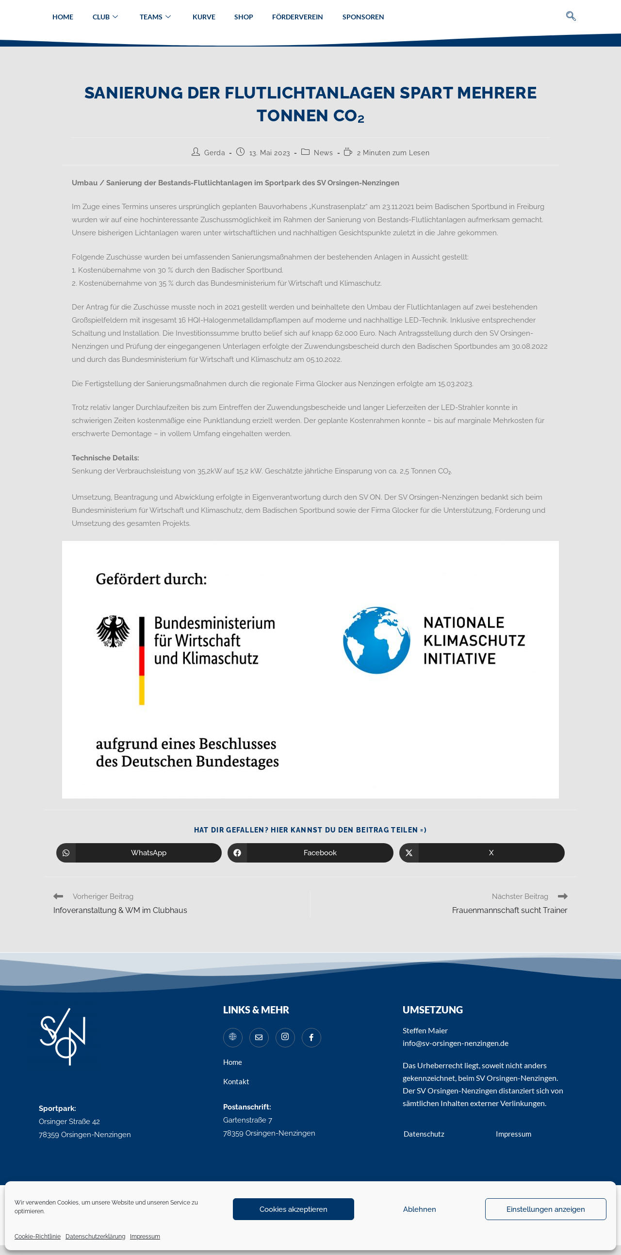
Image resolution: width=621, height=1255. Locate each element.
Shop (244, 17)
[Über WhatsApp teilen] (139, 853)
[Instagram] (285, 1037)
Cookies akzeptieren (293, 1209)
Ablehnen (419, 1209)
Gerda (214, 153)
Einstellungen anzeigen (546, 1209)
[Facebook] (311, 1037)
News (323, 153)
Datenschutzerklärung (95, 1236)
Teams (154, 17)
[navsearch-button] (571, 17)
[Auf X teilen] (482, 853)
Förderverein (298, 17)
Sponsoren (364, 17)
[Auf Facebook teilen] (310, 853)
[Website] (233, 1037)
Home (61, 17)
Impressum (145, 1236)
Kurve (204, 17)
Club (104, 17)
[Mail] (259, 1037)
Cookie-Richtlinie (38, 1236)
